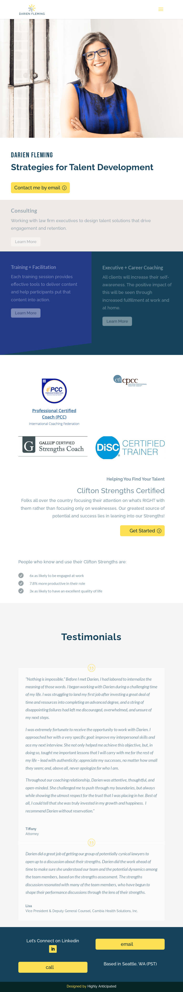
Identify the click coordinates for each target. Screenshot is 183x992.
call (50, 967)
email (127, 944)
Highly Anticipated (101, 986)
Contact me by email (37, 188)
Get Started (142, 531)
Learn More (25, 243)
